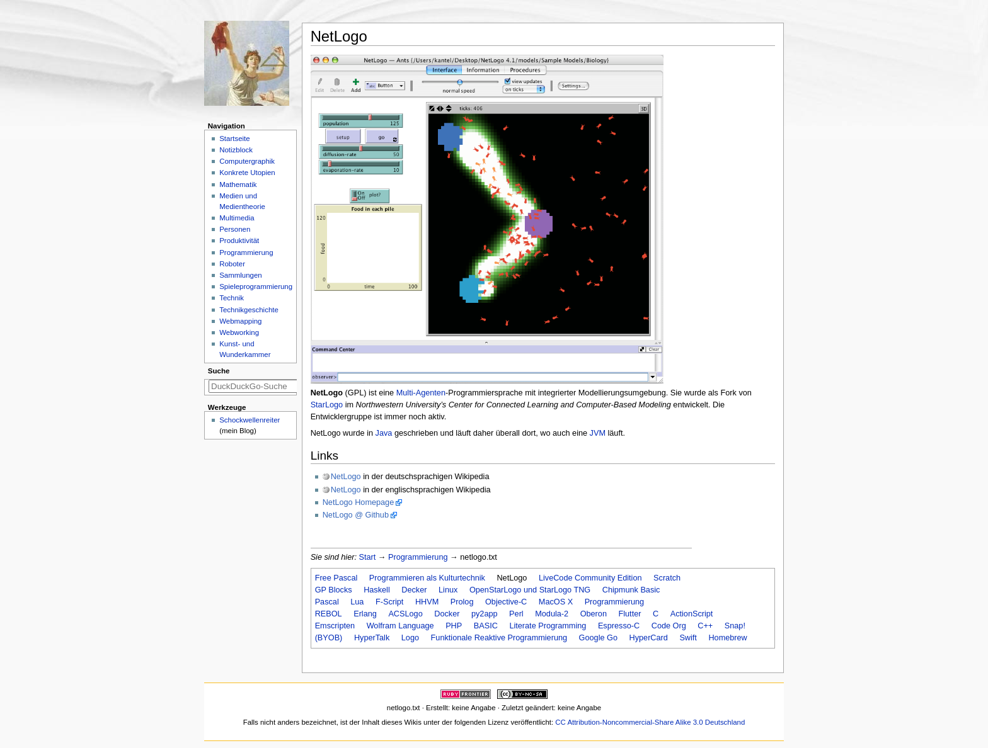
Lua (357, 602)
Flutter (630, 613)
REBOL (328, 613)
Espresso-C (619, 625)
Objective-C (506, 602)
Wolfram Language (400, 625)
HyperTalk (371, 637)
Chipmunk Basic (631, 590)
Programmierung (418, 557)
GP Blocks (333, 590)
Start (367, 557)
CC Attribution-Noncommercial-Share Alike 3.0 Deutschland (650, 722)
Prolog (462, 602)
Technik (231, 298)
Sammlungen (240, 275)
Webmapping (240, 321)
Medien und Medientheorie (242, 201)
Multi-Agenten (420, 392)
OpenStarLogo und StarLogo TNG (529, 590)
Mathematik (237, 184)
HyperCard (648, 637)
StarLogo (327, 404)
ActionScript (691, 613)
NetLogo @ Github (356, 515)
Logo (410, 637)
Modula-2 (551, 613)
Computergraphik (247, 161)
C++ (705, 625)
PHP (453, 625)
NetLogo (346, 476)
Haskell (377, 590)
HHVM (427, 602)
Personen (234, 229)
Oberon (593, 613)
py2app (484, 613)
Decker (414, 590)
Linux (448, 590)
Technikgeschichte (249, 310)
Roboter (232, 264)
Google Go (598, 637)
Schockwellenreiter (249, 420)
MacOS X (556, 602)
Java (384, 433)
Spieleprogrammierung (255, 286)
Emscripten (335, 625)
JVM (598, 433)
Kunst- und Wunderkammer (244, 349)
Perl (516, 613)
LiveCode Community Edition (590, 578)
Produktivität (239, 240)
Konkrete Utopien (247, 172)
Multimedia (236, 218)
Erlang (365, 613)
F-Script (389, 602)
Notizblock (236, 150)
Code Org (669, 625)
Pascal (327, 602)
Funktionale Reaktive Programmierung (499, 637)
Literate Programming (547, 625)
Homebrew (727, 637)
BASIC (486, 625)
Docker (446, 613)
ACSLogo (405, 613)
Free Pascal (336, 578)
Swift (688, 637)
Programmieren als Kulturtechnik (427, 578)
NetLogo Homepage (358, 502)
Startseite (234, 138)
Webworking (239, 332)
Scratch (667, 578)
